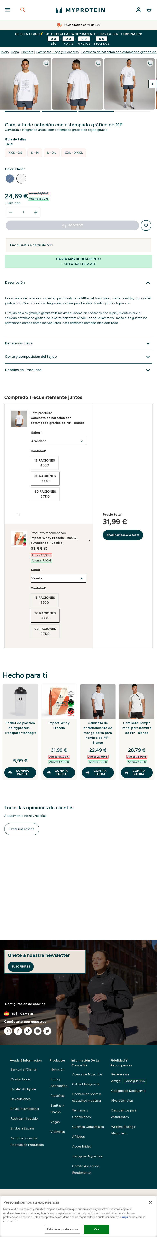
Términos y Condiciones (81, 1113)
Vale (96, 1229)
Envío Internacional (25, 1109)
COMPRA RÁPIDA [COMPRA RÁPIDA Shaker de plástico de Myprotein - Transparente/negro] (18, 772)
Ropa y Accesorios (58, 1082)
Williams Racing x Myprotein (123, 1130)
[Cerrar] (150, 1202)
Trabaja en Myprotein (87, 1156)
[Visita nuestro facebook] (18, 1031)
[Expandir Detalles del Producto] (78, 370)
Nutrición (57, 1069)
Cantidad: (13, 203)
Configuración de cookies (25, 1004)
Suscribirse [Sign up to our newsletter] (20, 966)
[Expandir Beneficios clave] (78, 343)
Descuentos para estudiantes (123, 1113)
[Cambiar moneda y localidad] (78, 1013)
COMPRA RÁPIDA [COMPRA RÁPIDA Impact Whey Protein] (57, 772)
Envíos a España (22, 1128)
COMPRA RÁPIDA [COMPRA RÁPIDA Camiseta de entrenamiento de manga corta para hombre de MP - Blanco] (96, 772)
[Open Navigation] (7, 10)
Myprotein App (122, 1100)
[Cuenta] (138, 10)
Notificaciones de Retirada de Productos (27, 1141)
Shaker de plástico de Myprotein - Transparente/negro (20, 728)
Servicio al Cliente (24, 1069)
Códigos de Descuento (128, 1091)
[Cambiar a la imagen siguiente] (152, 84)
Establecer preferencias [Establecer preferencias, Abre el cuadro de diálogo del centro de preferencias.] (62, 1229)
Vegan (55, 1122)
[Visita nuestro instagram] (8, 1031)
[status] (23, 212)
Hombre (27, 52)
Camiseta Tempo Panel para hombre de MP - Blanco (136, 728)
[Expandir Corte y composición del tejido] (78, 356)
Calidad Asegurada (85, 1084)
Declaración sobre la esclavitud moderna (87, 1097)
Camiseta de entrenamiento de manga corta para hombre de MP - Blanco (97, 733)
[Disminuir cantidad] (10, 212)
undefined (58, 441)
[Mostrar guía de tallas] (16, 139)
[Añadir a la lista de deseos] (146, 225)
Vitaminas (57, 1132)
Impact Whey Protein (59, 725)
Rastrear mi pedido (24, 1118)
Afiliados (78, 1137)
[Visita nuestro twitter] (47, 1031)
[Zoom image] (46, 63)
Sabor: (36, 433)
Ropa (15, 52)
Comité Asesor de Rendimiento (85, 1169)
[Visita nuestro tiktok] (28, 1031)
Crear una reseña (21, 829)
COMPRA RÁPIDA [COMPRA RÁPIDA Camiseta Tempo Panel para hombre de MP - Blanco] (134, 772)
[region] (78, 1216)
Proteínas (57, 1096)
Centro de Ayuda (23, 1089)
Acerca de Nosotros (87, 1074)
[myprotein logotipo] (80, 10)
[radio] (15, 152)
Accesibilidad (81, 1146)
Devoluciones (21, 1099)
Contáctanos (20, 1079)
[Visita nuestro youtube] (38, 1031)
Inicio (5, 52)
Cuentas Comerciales (88, 1127)
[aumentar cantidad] (35, 212)
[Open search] (23, 10)
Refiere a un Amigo (128, 1078)
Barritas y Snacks (57, 1108)
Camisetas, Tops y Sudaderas (57, 52)
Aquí (125, 1217)
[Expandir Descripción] (78, 282)
